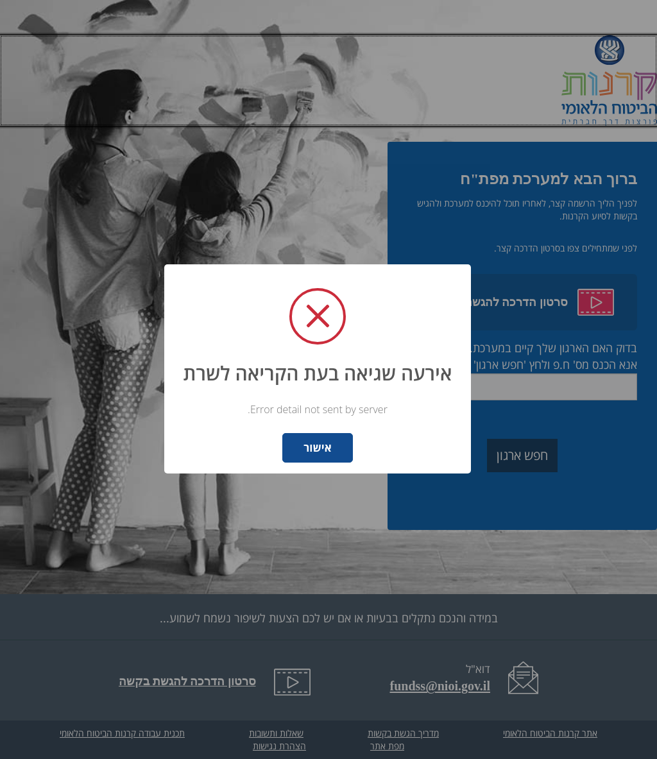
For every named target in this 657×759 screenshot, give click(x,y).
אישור (317, 447)
